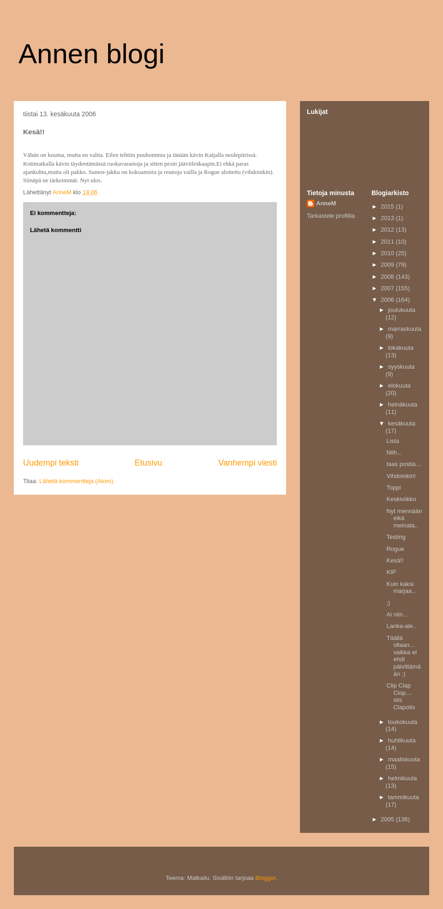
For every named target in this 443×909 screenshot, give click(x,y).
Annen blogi (91, 53)
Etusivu (148, 462)
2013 (388, 218)
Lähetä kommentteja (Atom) (76, 481)
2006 (388, 299)
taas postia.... (404, 463)
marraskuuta (404, 328)
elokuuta (399, 385)
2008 (388, 276)
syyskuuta (401, 366)
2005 (388, 819)
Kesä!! (394, 560)
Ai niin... (396, 614)
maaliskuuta (404, 759)
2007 (388, 288)
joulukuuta (401, 309)
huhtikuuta (402, 740)
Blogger (265, 877)
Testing (395, 536)
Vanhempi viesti (247, 462)
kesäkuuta (401, 423)
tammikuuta (403, 797)
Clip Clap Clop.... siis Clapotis (400, 696)
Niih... (393, 452)
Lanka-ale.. (401, 625)
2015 (388, 206)
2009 (388, 264)
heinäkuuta (403, 404)
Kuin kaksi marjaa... (401, 587)
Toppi (393, 487)
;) (388, 602)
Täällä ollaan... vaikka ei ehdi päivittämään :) (403, 655)
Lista (392, 440)
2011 (388, 241)
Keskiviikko (401, 499)
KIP (391, 571)
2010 (388, 253)
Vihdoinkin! (400, 475)
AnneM (326, 203)
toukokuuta (403, 721)
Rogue (395, 548)
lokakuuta (401, 347)
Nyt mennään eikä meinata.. (404, 518)
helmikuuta (402, 778)
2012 (388, 229)
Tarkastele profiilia (331, 215)
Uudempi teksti (50, 462)
